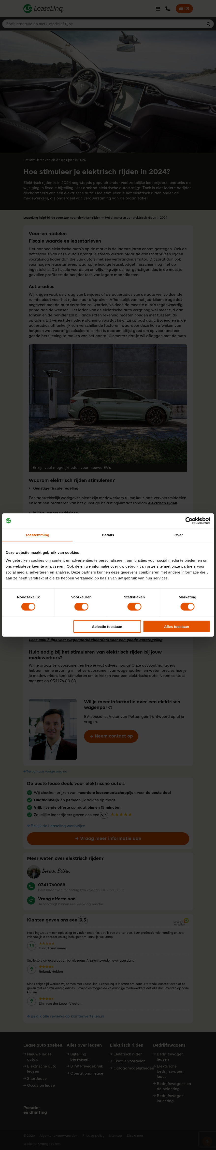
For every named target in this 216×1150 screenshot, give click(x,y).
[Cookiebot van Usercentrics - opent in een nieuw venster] (188, 521)
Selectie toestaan (107, 626)
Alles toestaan (176, 626)
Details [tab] (108, 535)
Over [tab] (178, 535)
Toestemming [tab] (37, 535)
